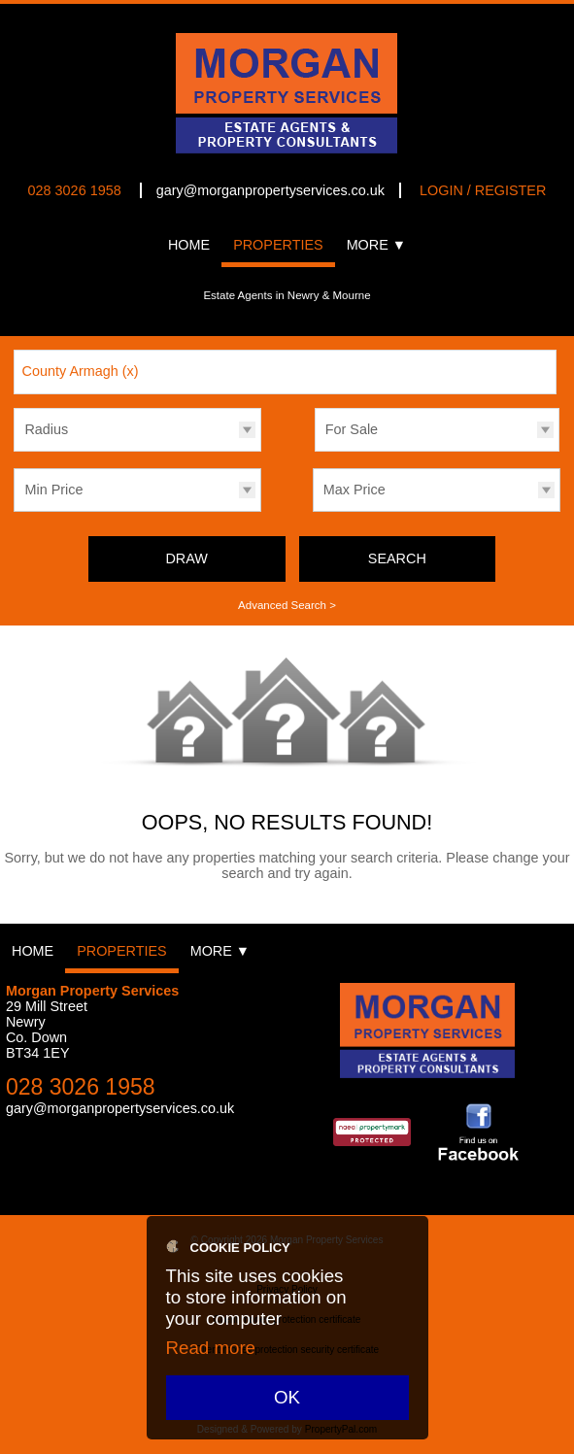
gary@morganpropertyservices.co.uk (270, 190)
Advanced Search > (287, 605)
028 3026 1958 (74, 190)
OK (287, 1397)
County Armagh (80, 371)
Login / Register (483, 190)
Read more (211, 1347)
